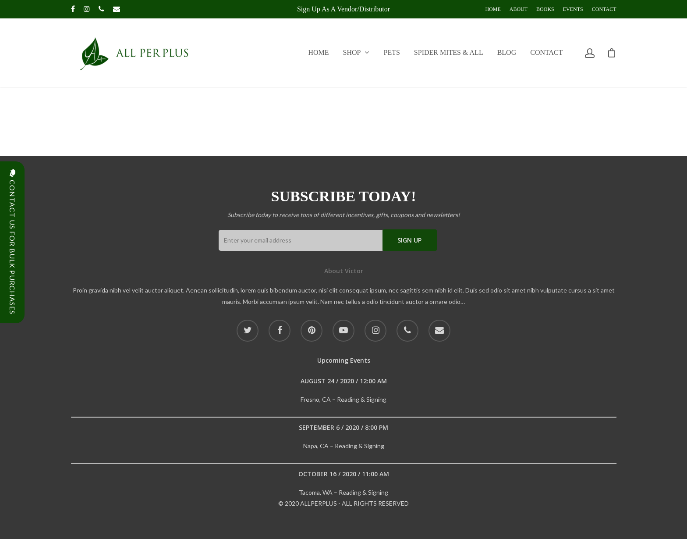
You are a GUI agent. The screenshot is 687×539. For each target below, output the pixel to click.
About (519, 9)
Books (545, 9)
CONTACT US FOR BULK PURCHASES (12, 242)
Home (492, 9)
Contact (604, 9)
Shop (356, 52)
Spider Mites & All (448, 52)
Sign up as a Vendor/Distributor (343, 9)
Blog (507, 52)
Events (573, 9)
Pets (392, 52)
